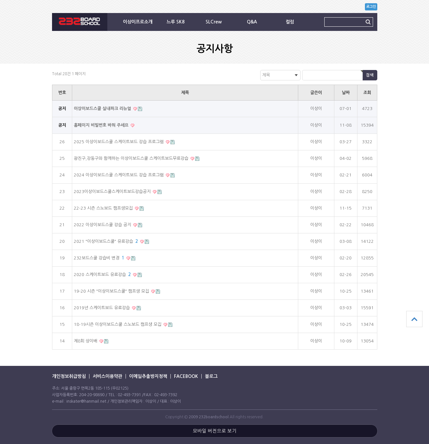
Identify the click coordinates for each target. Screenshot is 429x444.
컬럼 (290, 22)
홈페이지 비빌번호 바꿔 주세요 (102, 125)
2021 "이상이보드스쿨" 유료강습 (106, 241)
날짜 (346, 92)
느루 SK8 (176, 22)
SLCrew (214, 22)
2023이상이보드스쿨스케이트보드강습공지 (113, 191)
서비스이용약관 (107, 376)
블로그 (211, 376)
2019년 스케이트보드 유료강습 (102, 308)
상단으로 (414, 319)
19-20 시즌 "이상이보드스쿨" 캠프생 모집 (112, 291)
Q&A (252, 22)
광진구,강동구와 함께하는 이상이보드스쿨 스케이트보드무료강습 (132, 158)
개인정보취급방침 (69, 376)
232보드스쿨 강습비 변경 (100, 258)
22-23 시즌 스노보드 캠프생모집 (104, 208)
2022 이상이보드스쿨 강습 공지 (103, 225)
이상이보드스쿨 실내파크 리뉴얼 (103, 108)
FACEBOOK (186, 376)
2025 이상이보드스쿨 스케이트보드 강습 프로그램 (119, 142)
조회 (367, 92)
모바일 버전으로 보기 (214, 431)
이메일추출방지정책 (148, 376)
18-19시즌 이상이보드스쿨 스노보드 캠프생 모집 (118, 324)
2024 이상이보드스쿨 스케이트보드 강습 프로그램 (119, 175)
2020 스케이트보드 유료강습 (103, 274)
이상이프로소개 (138, 22)
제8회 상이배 (86, 341)
